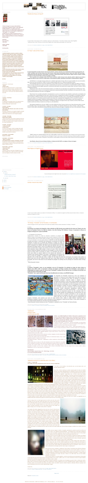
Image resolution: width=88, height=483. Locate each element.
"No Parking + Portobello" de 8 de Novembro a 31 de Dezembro (42, 222)
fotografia (37, 305)
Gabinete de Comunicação (7, 187)
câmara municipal (38, 469)
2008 (4, 180)
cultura (44, 469)
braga (33, 305)
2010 (4, 171)
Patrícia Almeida (51, 305)
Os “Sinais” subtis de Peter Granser (35, 50)
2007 (4, 181)
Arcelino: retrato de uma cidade (34, 182)
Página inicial (56, 473)
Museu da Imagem (6, 188)
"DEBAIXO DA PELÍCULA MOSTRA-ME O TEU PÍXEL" (41, 360)
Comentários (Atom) (35, 475)
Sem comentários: (49, 45)
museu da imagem (43, 305)
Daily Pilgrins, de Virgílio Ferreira (35, 148)
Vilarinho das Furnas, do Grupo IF (35, 14)
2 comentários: (52, 354)
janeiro (6, 178)
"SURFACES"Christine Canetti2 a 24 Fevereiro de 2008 (33, 312)
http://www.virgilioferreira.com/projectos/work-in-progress (76, 173)
